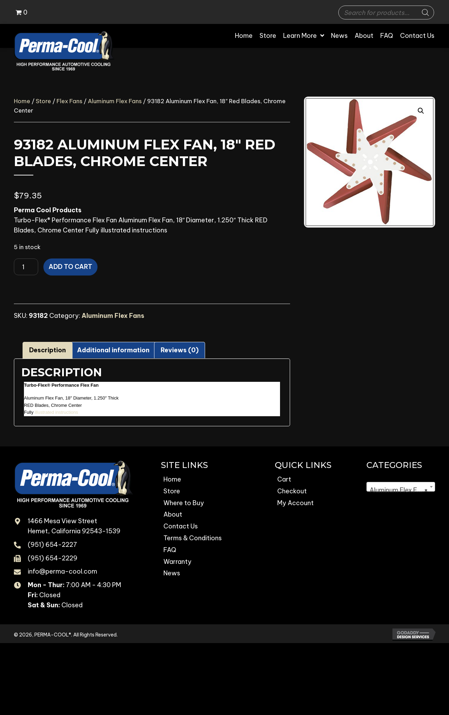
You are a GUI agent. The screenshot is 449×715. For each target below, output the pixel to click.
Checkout (292, 491)
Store (43, 101)
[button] (421, 111)
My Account (295, 503)
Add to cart (70, 267)
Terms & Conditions (192, 538)
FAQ (169, 550)
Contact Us (180, 526)
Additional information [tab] (113, 350)
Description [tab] (47, 350)
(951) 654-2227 (52, 545)
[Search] (425, 12)
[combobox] (400, 487)
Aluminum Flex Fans (115, 101)
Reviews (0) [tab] (179, 350)
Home (22, 101)
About (172, 514)
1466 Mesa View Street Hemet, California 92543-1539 (74, 526)
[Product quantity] (26, 266)
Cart (284, 479)
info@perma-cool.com (62, 571)
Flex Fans (69, 101)
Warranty (177, 562)
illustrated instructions (56, 412)
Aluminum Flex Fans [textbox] (399, 490)
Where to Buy (183, 503)
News (171, 573)
